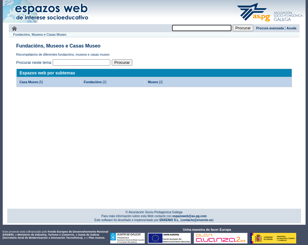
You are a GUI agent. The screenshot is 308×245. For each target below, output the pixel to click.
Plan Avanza (96, 237)
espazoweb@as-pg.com (189, 216)
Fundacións (93, 82)
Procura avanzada (270, 28)
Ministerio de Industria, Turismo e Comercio (46, 234)
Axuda (291, 28)
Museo (153, 82)
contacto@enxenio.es (197, 220)
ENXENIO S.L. (169, 220)
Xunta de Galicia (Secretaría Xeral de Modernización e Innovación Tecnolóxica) (51, 236)
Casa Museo (29, 82)
